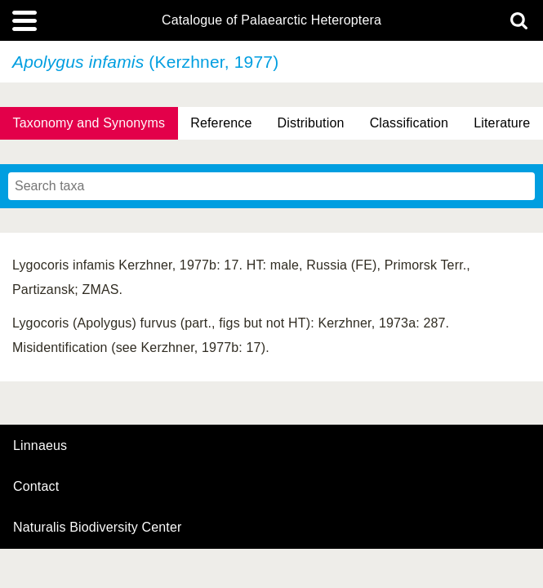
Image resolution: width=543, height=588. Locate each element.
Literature (502, 123)
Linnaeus (40, 445)
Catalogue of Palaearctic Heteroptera (271, 20)
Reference (220, 123)
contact (36, 486)
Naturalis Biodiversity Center (97, 527)
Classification (409, 123)
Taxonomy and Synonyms (89, 123)
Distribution (311, 123)
